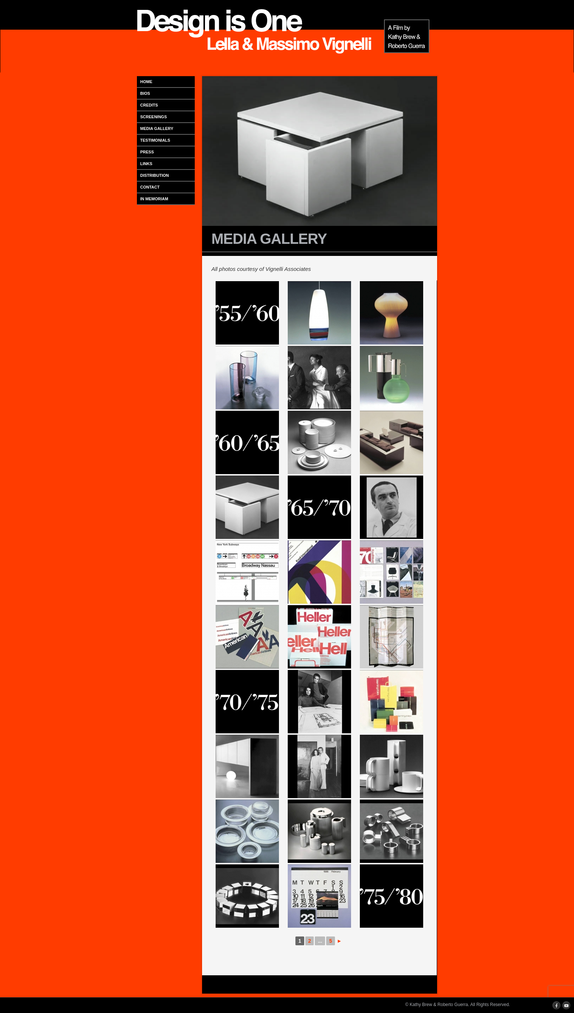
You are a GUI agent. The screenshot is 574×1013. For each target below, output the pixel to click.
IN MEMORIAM (154, 199)
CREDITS (149, 105)
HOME (146, 81)
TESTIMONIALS (155, 140)
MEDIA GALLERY (156, 128)
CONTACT (150, 187)
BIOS (145, 93)
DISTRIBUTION (154, 175)
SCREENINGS (153, 117)
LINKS (146, 163)
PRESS (147, 152)
